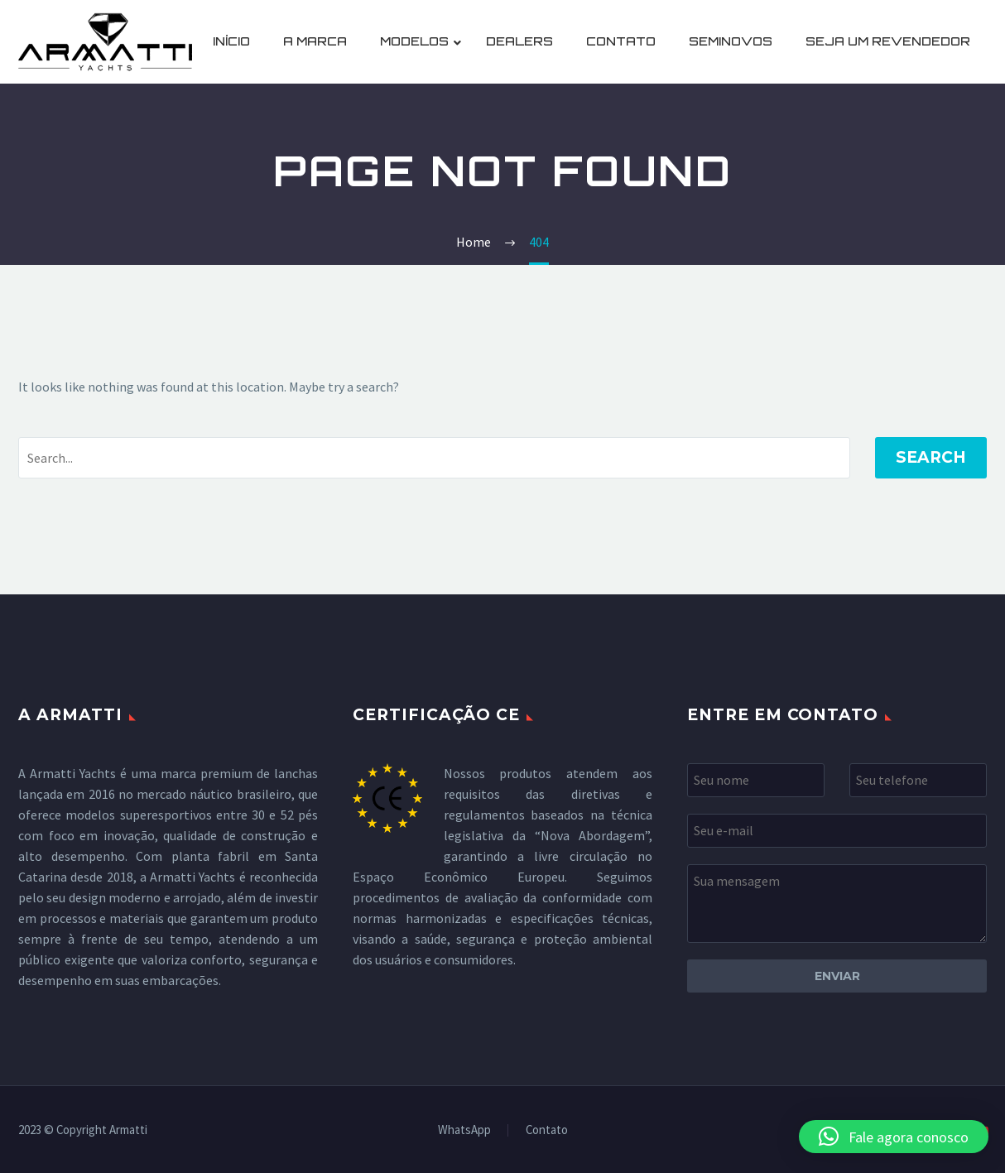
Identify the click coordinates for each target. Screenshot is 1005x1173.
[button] (893, 1136)
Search (931, 457)
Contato (547, 1130)
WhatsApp (464, 1130)
